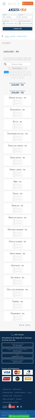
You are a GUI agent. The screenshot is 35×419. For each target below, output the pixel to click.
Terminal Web (7, 396)
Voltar (22, 325)
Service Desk (17, 389)
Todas (6, 72)
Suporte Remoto (20, 392)
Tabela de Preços (8, 399)
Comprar (17, 101)
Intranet (19, 399)
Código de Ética (8, 392)
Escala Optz (18, 396)
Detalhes (17, 104)
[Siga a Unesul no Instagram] (12, 4)
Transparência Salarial (11, 402)
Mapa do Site (7, 389)
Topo (28, 325)
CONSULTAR (17, 28)
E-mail (29, 392)
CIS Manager (11, 414)
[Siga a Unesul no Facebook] (9, 4)
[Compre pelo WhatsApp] (19, 416)
